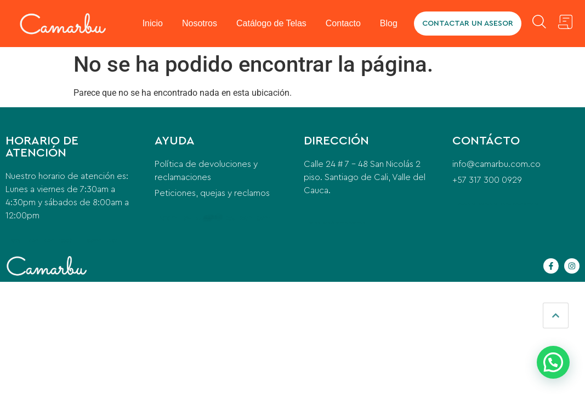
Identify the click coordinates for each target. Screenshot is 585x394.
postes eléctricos (230, 218)
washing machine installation (168, 218)
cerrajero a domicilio (15, 240)
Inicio (153, 23)
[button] (553, 362)
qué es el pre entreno (246, 218)
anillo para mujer (33, 240)
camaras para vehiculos (476, 203)
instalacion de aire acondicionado (349, 222)
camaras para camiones (498, 203)
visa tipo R (25, 291)
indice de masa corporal (264, 218)
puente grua (329, 222)
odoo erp (461, 203)
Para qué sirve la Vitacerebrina (67, 240)
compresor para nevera (94, 240)
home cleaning (187, 218)
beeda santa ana (316, 222)
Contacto (343, 23)
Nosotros (200, 23)
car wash (198, 218)
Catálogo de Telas (272, 23)
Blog (389, 23)
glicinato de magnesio (112, 240)
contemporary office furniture (212, 218)
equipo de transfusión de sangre (524, 203)
